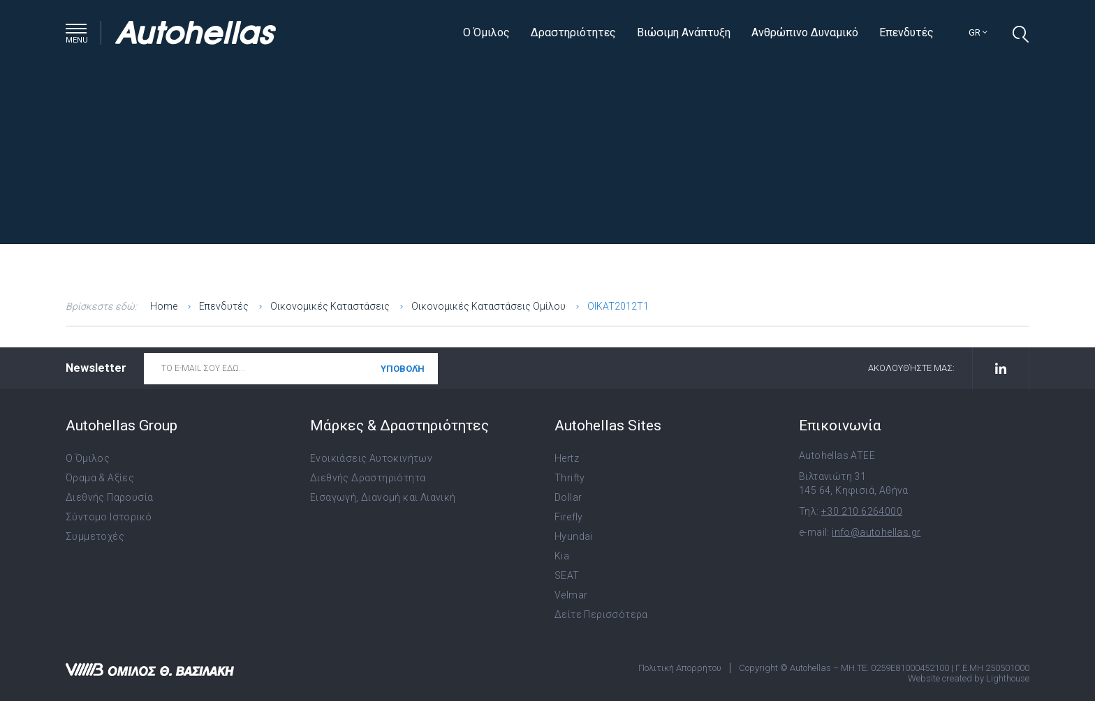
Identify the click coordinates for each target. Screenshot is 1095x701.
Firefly (568, 516)
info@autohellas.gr (876, 532)
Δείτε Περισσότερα (601, 614)
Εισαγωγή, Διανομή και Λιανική (383, 497)
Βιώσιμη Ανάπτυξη (683, 32)
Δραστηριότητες (573, 32)
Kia (561, 555)
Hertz (566, 458)
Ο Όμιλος (486, 32)
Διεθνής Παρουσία (109, 497)
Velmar (570, 595)
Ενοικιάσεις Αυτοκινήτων (371, 458)
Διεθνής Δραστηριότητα (367, 477)
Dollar (568, 497)
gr (978, 32)
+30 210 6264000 (861, 511)
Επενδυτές (906, 32)
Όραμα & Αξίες (100, 477)
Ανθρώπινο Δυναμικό (804, 32)
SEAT (567, 575)
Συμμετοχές (95, 536)
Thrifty (569, 477)
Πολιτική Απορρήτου (679, 668)
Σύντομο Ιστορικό (109, 516)
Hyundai (573, 536)
